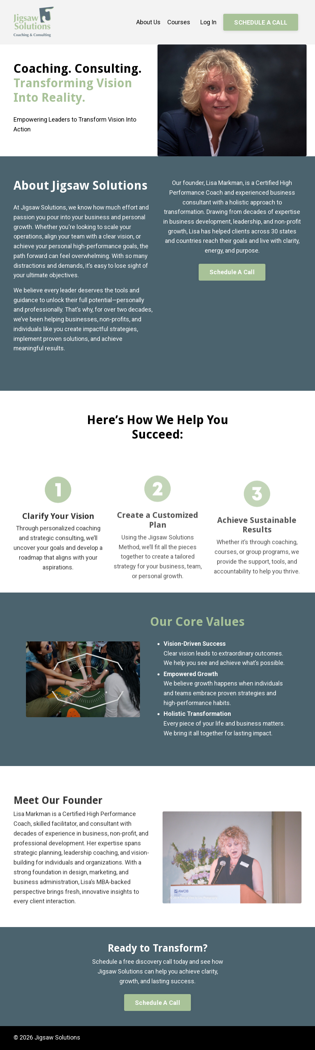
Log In (208, 22)
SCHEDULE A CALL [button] (260, 22)
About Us (148, 22)
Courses (178, 22)
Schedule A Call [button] (232, 272)
